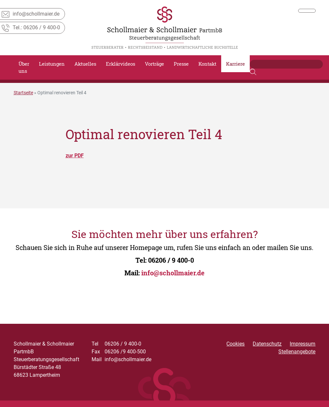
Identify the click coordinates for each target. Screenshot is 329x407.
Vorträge (154, 63)
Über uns (24, 67)
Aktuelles (85, 63)
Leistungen (52, 63)
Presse (181, 63)
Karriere (235, 63)
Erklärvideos (120, 63)
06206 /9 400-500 (119, 351)
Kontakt (207, 63)
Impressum (302, 344)
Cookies (235, 344)
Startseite (23, 92)
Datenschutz (267, 344)
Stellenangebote (296, 351)
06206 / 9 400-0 (171, 260)
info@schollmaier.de (173, 273)
